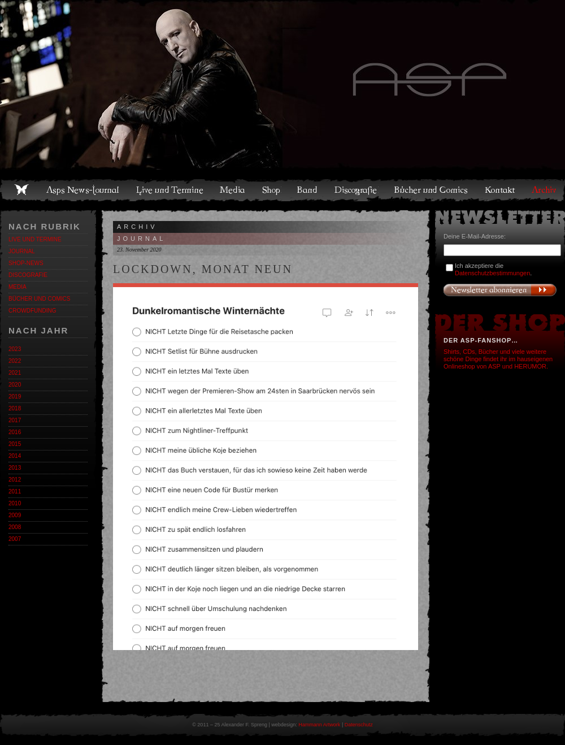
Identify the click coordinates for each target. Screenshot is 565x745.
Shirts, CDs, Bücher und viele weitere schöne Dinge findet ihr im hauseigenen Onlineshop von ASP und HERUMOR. (498, 359)
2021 (14, 373)
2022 (14, 361)
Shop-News (26, 263)
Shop (271, 190)
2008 (14, 527)
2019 (14, 396)
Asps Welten (282, 85)
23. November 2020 (139, 249)
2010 (14, 503)
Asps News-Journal (83, 190)
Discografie (356, 190)
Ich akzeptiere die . (493, 269)
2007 (14, 539)
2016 (14, 432)
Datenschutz (359, 724)
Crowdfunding (32, 310)
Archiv (545, 190)
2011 (14, 491)
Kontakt (500, 190)
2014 (14, 456)
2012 (14, 480)
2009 (14, 515)
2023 (14, 349)
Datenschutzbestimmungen (492, 273)
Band (308, 190)
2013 (14, 468)
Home (21, 190)
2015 (14, 444)
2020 (14, 385)
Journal (21, 251)
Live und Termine (170, 190)
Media (233, 190)
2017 (14, 420)
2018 (14, 408)
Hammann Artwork (319, 724)
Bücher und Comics (431, 190)
